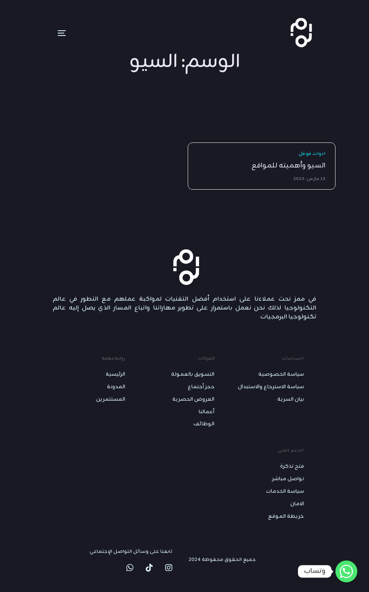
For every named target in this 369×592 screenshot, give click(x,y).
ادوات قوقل (312, 154)
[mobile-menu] (50, 33)
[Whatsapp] (346, 571)
